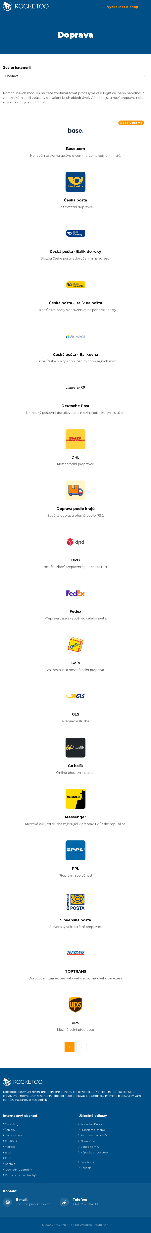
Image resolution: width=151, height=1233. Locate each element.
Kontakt (10, 1163)
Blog (8, 1152)
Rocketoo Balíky (91, 1124)
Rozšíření (11, 1141)
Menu (145, 7)
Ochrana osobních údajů (21, 1175)
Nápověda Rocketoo (94, 1152)
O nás (8, 1158)
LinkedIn (85, 1167)
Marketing (11, 1124)
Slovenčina (87, 1141)
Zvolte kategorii (17, 68)
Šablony (10, 1129)
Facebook (87, 1162)
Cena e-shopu (14, 1135)
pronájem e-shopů (59, 1092)
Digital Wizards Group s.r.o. (89, 1225)
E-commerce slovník (93, 1135)
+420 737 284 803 (86, 1204)
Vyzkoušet (122, 7)
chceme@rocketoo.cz (33, 1204)
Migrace (10, 1146)
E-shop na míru (90, 1146)
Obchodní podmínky (18, 1169)
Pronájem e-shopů (92, 1129)
